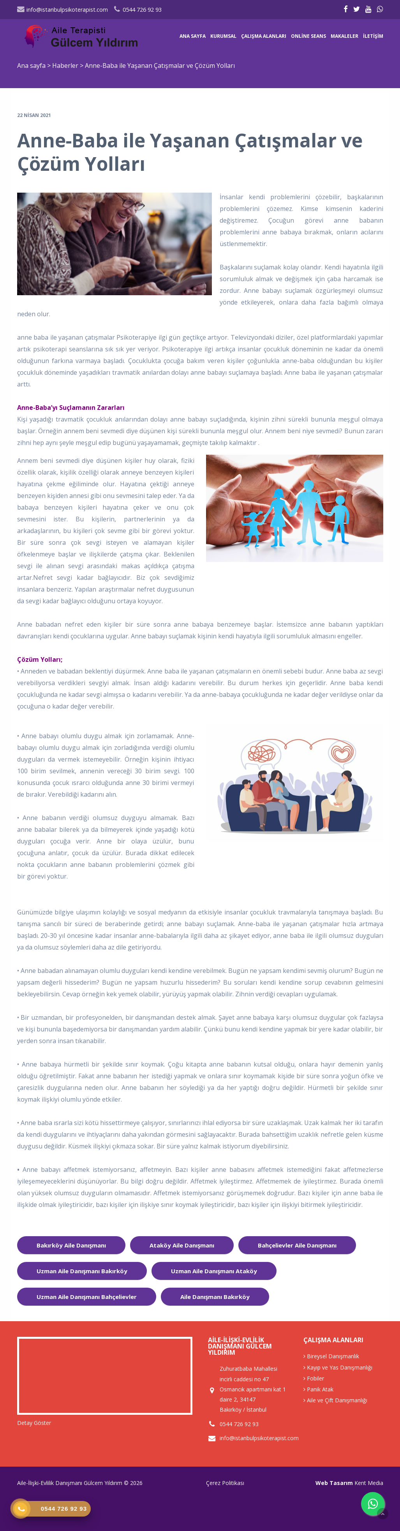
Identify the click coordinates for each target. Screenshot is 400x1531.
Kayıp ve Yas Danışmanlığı (337, 1367)
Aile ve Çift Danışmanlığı (335, 1400)
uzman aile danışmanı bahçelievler (87, 1297)
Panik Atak (318, 1389)
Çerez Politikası (225, 1483)
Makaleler (344, 36)
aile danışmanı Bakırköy (215, 1297)
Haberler (65, 65)
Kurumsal (223, 36)
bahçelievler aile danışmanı (297, 1245)
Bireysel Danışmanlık (331, 1356)
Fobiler (313, 1378)
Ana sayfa (193, 36)
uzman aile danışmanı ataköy (214, 1271)
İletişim (373, 36)
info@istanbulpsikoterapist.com (62, 9)
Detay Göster (34, 1422)
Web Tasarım (334, 1483)
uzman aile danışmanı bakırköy (82, 1271)
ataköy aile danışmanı (182, 1245)
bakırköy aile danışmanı (71, 1245)
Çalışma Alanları (263, 36)
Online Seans (308, 36)
